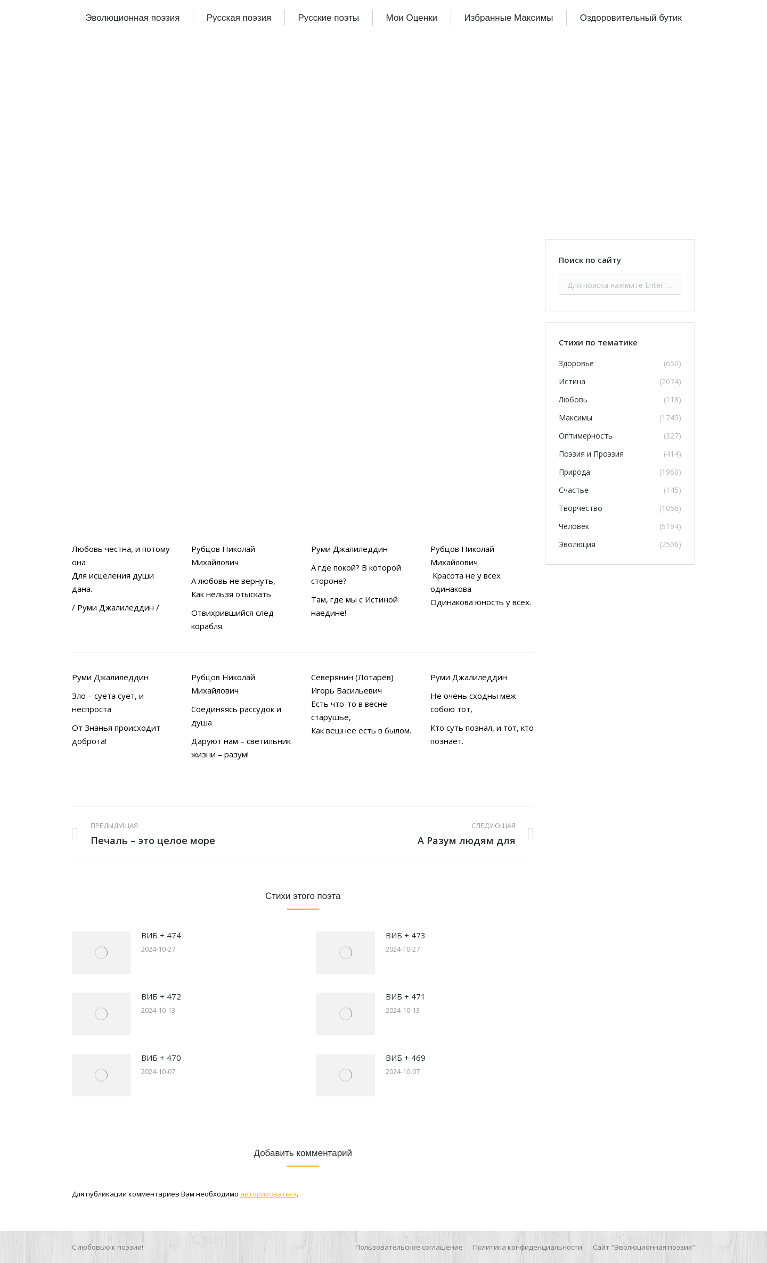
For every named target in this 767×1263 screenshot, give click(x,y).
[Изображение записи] (101, 952)
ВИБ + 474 (161, 935)
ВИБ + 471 (406, 996)
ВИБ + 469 (406, 1057)
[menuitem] (132, 18)
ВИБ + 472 (161, 996)
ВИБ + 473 (406, 935)
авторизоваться (268, 1194)
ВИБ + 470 (161, 1057)
